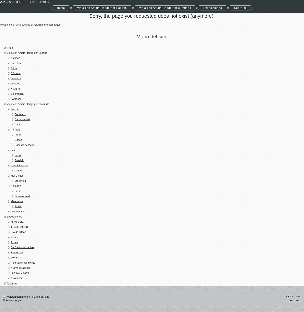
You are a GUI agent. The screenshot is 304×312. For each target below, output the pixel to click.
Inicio (10, 47)
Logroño (15, 83)
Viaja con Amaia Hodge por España (27, 52)
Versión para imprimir (17, 296)
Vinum (14, 237)
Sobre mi (12, 283)
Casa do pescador (25, 145)
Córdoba (16, 73)
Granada (16, 78)
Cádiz (14, 68)
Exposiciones (14, 216)
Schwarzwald (22, 196)
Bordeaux (20, 114)
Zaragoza (16, 98)
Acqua (14, 242)
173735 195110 (20, 226)
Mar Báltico (17, 175)
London (19, 170)
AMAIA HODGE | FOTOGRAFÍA (25, 2)
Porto (18, 134)
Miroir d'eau (17, 221)
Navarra (15, 88)
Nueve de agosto (20, 267)
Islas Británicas (19, 165)
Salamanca (17, 93)
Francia (15, 109)
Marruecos (17, 201)
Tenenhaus (17, 252)
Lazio (18, 155)
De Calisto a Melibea (22, 247)
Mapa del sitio (41, 296)
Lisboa (18, 139)
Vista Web (295, 300)
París (17, 124)
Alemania (16, 185)
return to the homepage (47, 24)
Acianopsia (17, 278)
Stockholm (21, 180)
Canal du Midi (22, 119)
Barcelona (16, 63)
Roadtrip (19, 160)
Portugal (15, 129)
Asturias (15, 57)
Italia (13, 150)
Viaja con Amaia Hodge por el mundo (28, 104)
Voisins (15, 257)
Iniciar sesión (293, 296)
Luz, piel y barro (20, 272)
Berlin (18, 191)
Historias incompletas (23, 262)
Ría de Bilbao (18, 232)
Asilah (18, 206)
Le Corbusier (18, 211)
